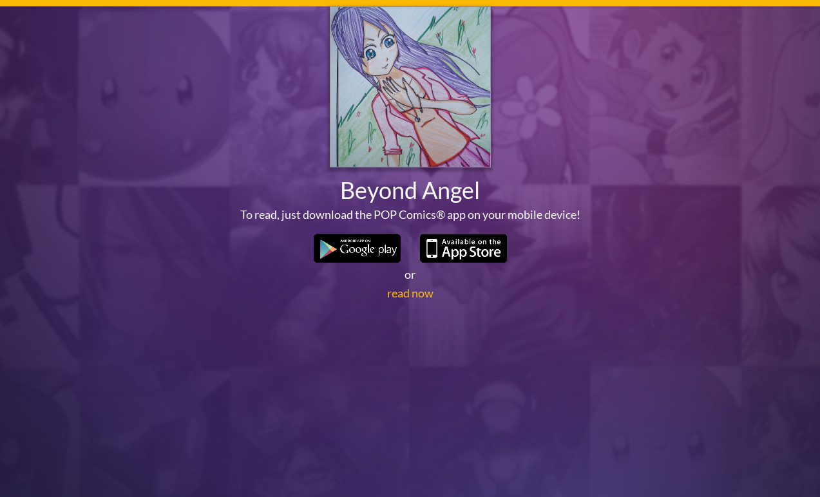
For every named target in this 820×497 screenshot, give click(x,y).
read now (410, 383)
